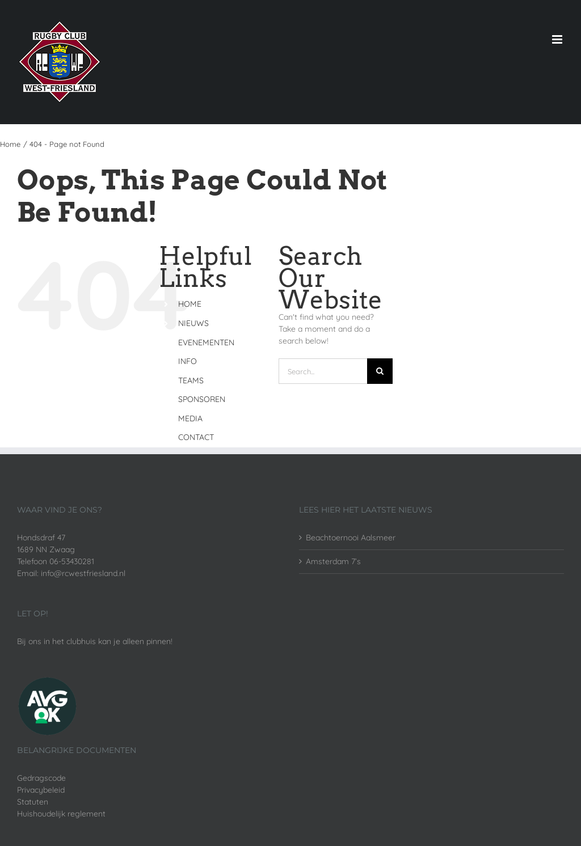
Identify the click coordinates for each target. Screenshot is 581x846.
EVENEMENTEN (206, 342)
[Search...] (323, 371)
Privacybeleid (41, 790)
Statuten (32, 802)
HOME (189, 304)
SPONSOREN (201, 399)
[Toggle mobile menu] (558, 39)
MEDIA (190, 418)
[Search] (380, 371)
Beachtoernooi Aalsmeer (350, 537)
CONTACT (196, 437)
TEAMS (191, 380)
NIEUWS (193, 323)
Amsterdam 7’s (333, 561)
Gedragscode (41, 778)
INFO (187, 361)
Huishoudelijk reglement (61, 814)
